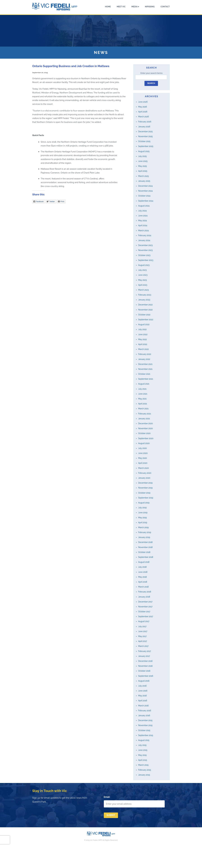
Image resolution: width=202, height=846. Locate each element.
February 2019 (144, 532)
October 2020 (144, 433)
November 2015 (145, 725)
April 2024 (142, 225)
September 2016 (145, 676)
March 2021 (143, 408)
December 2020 (145, 423)
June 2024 (142, 215)
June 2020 (143, 453)
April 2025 (142, 171)
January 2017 (144, 656)
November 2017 (145, 606)
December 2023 (145, 245)
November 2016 (145, 666)
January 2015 (144, 775)
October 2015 (144, 730)
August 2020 (144, 443)
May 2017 (142, 636)
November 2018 (145, 547)
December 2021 (145, 364)
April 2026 (142, 112)
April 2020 (142, 463)
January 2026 (144, 126)
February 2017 (144, 651)
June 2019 (142, 512)
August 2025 (143, 151)
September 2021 (145, 379)
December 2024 (145, 186)
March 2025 (143, 176)
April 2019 (142, 522)
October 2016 (144, 671)
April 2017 (142, 641)
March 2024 (143, 230)
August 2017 (143, 621)
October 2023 (144, 255)
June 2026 (143, 102)
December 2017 (145, 602)
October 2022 (144, 315)
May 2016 (142, 696)
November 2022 (145, 310)
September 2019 (145, 498)
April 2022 (142, 344)
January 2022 (144, 359)
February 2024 (144, 235)
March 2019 (143, 527)
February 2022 (144, 354)
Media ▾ (135, 7)
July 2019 (142, 507)
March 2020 (143, 468)
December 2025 (145, 131)
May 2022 (142, 339)
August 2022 (143, 324)
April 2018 (142, 582)
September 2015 (145, 735)
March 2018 (143, 587)
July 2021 (142, 389)
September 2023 (145, 260)
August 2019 (143, 503)
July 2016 (142, 686)
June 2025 (142, 161)
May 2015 (142, 755)
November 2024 (145, 191)
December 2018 (145, 542)
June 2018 (142, 572)
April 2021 (142, 404)
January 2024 (144, 240)
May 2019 (142, 517)
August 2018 (143, 562)
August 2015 (143, 740)
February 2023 (144, 295)
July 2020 (142, 448)
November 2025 (145, 136)
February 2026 (144, 122)
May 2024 (142, 220)
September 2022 (145, 319)
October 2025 (144, 141)
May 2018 (142, 577)
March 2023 (143, 290)
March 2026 (143, 116)
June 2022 (142, 334)
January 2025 (144, 181)
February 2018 (144, 592)
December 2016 (145, 661)
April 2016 (142, 700)
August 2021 (143, 384)
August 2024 (143, 206)
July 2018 (142, 567)
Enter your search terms (152, 73)
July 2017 (142, 626)
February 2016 (144, 710)
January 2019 (144, 537)
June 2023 (142, 275)
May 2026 (142, 107)
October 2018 (144, 552)
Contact (165, 7)
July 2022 (142, 329)
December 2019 (145, 483)
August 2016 (143, 681)
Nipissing (150, 7)
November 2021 (145, 369)
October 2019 (144, 493)
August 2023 (143, 265)
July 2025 (142, 156)
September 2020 (145, 438)
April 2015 (142, 760)
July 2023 (142, 270)
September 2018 (145, 557)
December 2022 (145, 305)
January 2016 (144, 715)
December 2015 (145, 720)
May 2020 (142, 458)
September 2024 (145, 201)
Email (107, 797)
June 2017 (142, 631)
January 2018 (144, 597)
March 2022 (143, 349)
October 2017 (144, 611)
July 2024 (142, 211)
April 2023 (142, 285)
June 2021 (142, 394)
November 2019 (145, 488)
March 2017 (143, 646)
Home (108, 7)
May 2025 (142, 166)
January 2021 (144, 418)
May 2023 (142, 280)
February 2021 (144, 414)
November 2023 (145, 250)
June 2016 (142, 691)
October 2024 (144, 196)
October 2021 (144, 374)
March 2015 (143, 765)
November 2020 (145, 428)
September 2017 (145, 616)
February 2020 (144, 473)
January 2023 (144, 300)
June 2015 (142, 750)
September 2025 (145, 146)
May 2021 (142, 399)
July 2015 (142, 745)
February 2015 (144, 770)
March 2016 (143, 706)
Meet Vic (121, 7)
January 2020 (144, 478)
